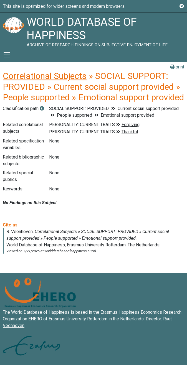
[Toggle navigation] (7, 55)
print (177, 67)
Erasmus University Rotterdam (78, 318)
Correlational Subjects (45, 76)
